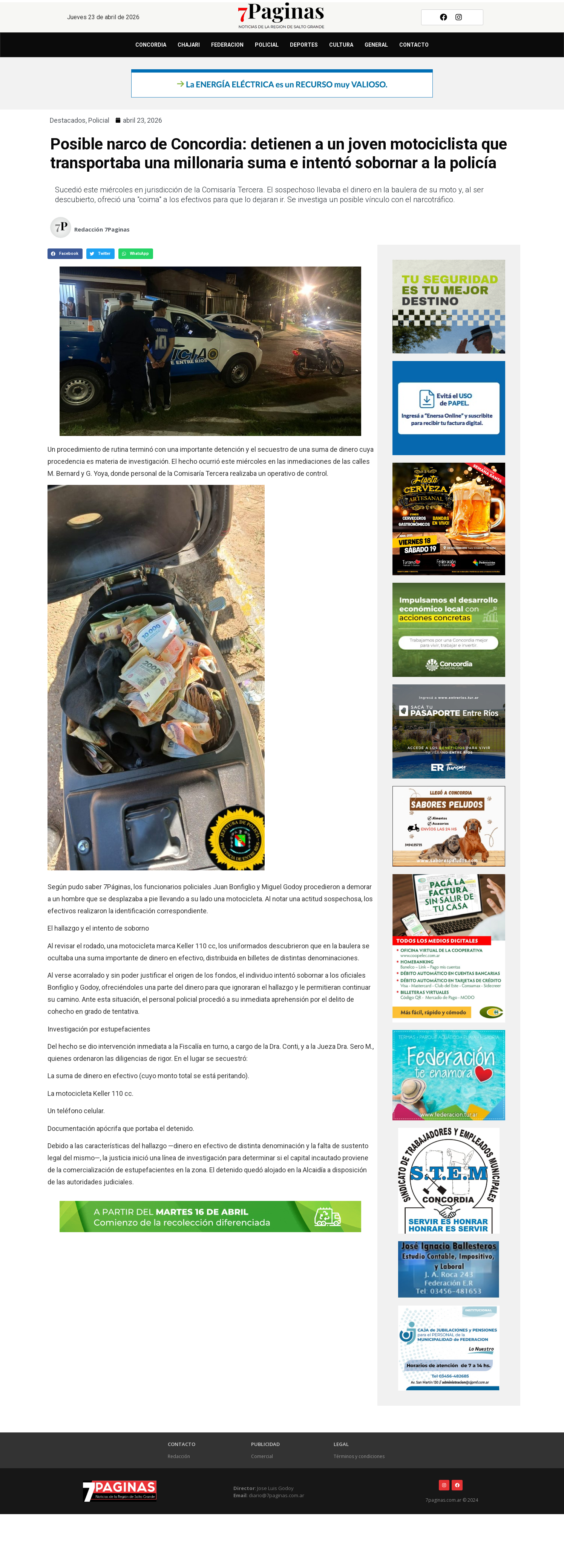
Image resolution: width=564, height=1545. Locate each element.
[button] (65, 253)
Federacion (227, 45)
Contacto (414, 45)
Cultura (341, 45)
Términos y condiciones (359, 1456)
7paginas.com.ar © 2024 (452, 1500)
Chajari (189, 45)
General (376, 45)
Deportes (304, 45)
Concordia (150, 45)
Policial (267, 45)
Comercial (262, 1456)
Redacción (179, 1456)
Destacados (68, 120)
